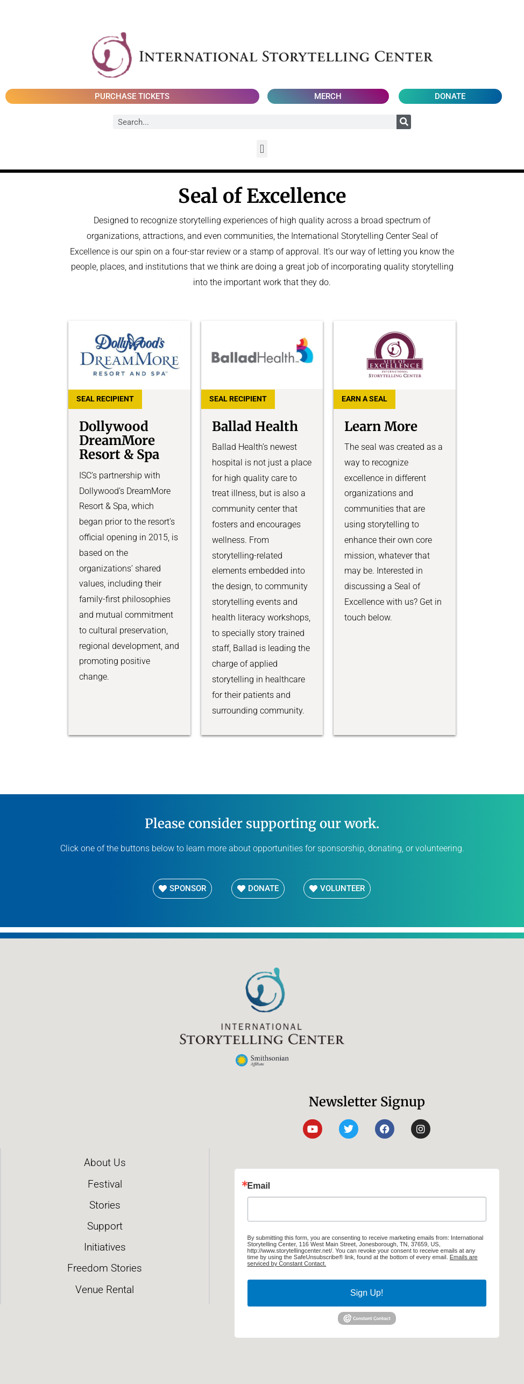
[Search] (403, 122)
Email (259, 1186)
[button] (262, 149)
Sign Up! (366, 1292)
